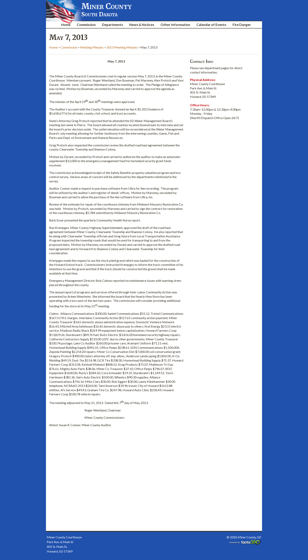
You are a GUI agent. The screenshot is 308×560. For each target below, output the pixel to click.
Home (66, 25)
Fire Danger (242, 25)
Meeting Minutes (92, 47)
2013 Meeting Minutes (122, 47)
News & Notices (141, 25)
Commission (86, 25)
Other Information (175, 25)
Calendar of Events (211, 25)
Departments (112, 25)
